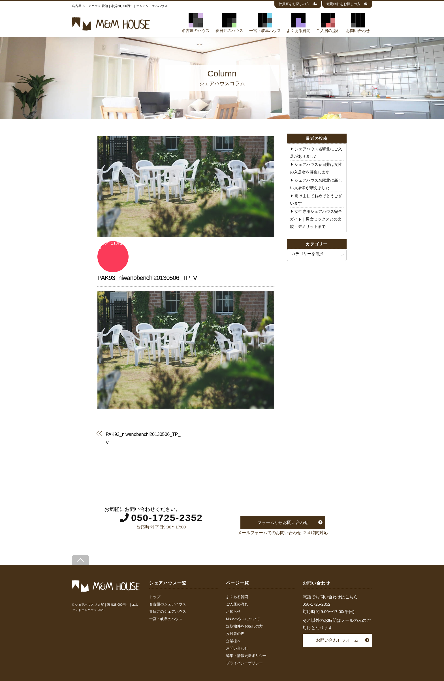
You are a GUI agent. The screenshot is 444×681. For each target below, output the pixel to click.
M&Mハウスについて (243, 619)
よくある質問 (298, 23)
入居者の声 (235, 634)
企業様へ (233, 641)
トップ (154, 597)
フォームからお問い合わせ (282, 522)
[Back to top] (80, 560)
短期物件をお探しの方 (347, 4)
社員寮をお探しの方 (298, 4)
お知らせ (233, 612)
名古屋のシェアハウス (167, 604)
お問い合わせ (358, 23)
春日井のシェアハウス (167, 612)
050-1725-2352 (167, 517)
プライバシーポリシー (244, 663)
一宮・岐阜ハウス (265, 23)
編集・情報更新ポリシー (246, 656)
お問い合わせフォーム (337, 640)
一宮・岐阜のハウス (165, 619)
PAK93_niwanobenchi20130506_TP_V (147, 277)
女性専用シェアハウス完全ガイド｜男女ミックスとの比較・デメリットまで (316, 218)
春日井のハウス (229, 23)
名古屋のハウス (196, 23)
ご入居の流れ (328, 23)
